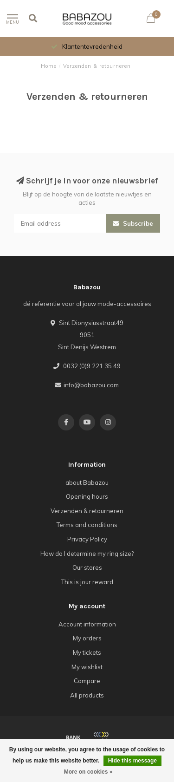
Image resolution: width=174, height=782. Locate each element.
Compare (87, 680)
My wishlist (87, 667)
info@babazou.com (91, 385)
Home (49, 66)
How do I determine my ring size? (87, 553)
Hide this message (132, 760)
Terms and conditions (87, 524)
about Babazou (87, 482)
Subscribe (133, 223)
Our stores (87, 567)
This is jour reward (87, 582)
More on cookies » (88, 772)
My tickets (87, 652)
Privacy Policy (87, 539)
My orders (87, 638)
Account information (87, 624)
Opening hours (87, 496)
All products (87, 695)
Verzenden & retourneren (87, 511)
